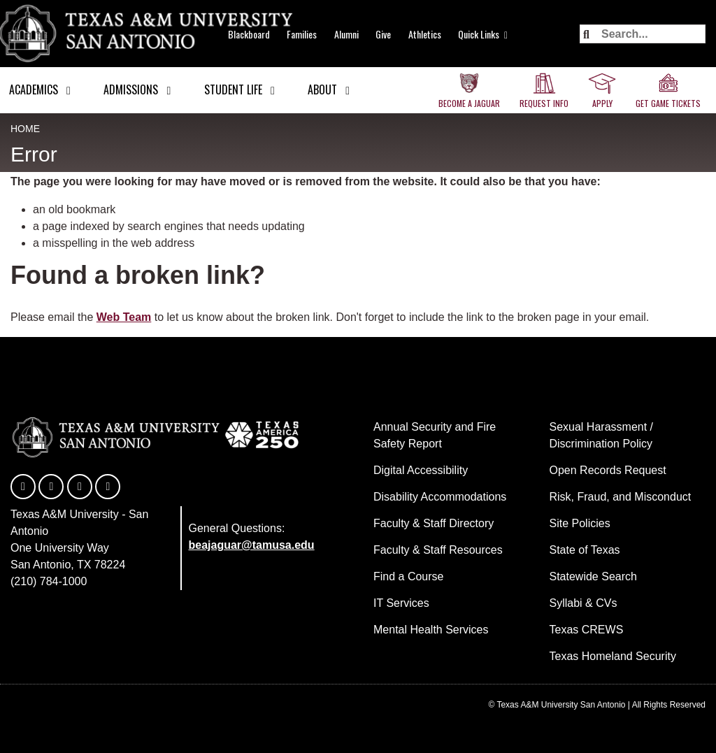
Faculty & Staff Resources (438, 550)
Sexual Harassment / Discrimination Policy (602, 435)
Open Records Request (608, 470)
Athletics (424, 34)
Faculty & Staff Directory (433, 523)
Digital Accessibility (420, 470)
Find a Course (408, 576)
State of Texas (585, 550)
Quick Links (478, 34)
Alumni (346, 34)
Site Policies (580, 523)
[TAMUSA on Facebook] (23, 486)
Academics (33, 89)
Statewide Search (593, 576)
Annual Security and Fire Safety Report (434, 435)
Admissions (130, 89)
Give (383, 34)
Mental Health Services (431, 630)
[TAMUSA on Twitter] (51, 486)
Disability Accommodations (439, 497)
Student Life (233, 89)
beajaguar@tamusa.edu (252, 545)
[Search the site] (642, 34)
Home (25, 128)
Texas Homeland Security (613, 656)
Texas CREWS (587, 630)
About (322, 89)
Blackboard (249, 34)
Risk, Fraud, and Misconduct (621, 497)
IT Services (401, 603)
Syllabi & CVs (583, 603)
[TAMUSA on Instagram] (107, 486)
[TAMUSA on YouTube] (79, 486)
